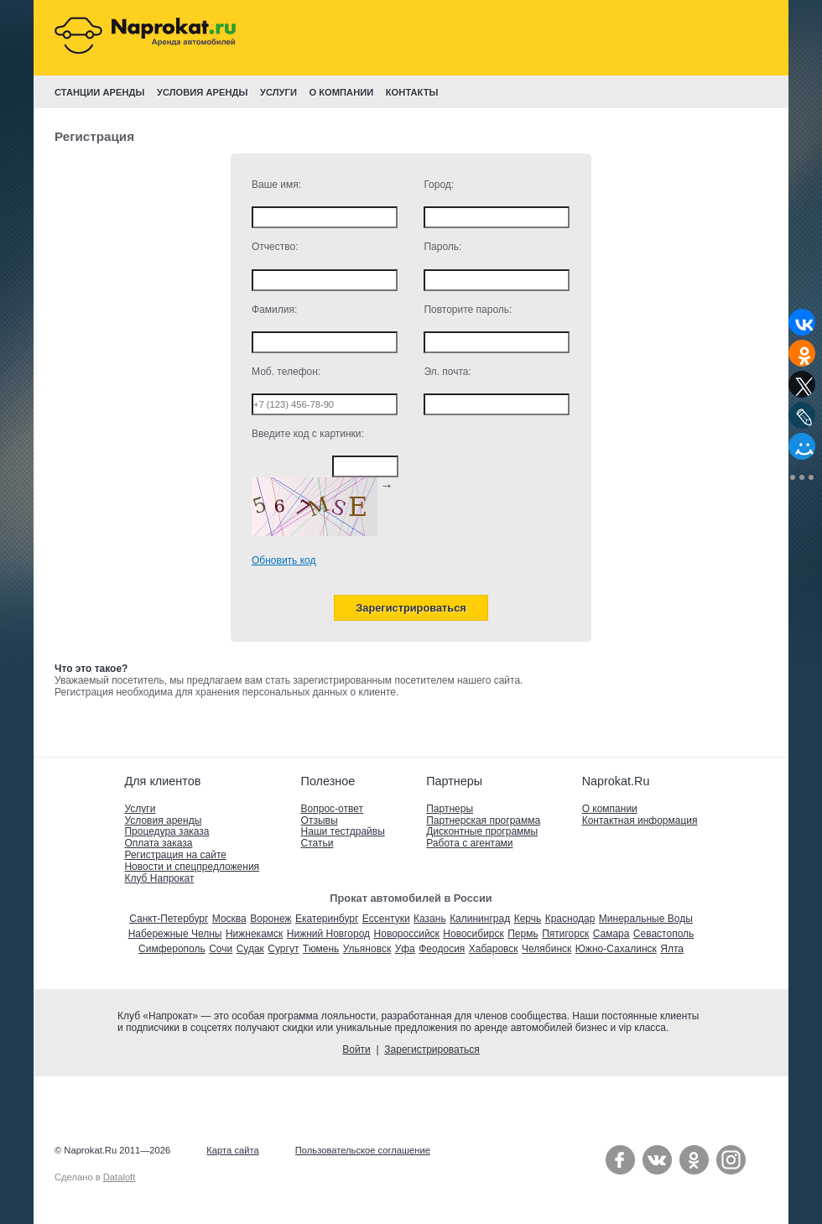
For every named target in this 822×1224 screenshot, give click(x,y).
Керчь (528, 919)
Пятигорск (565, 934)
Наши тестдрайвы (343, 831)
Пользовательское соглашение (362, 1150)
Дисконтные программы (482, 831)
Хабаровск (493, 949)
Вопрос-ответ (332, 809)
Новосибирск (473, 934)
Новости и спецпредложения (191, 866)
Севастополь (663, 934)
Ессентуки (386, 919)
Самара (611, 934)
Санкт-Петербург (168, 919)
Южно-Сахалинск (616, 949)
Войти (356, 1049)
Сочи (220, 949)
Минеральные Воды (646, 919)
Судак (250, 949)
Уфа (405, 949)
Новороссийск (407, 934)
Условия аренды (162, 820)
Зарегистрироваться (431, 1049)
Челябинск (546, 949)
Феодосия (442, 949)
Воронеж (270, 919)
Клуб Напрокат (159, 878)
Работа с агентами (469, 843)
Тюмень (321, 949)
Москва (229, 919)
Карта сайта (232, 1150)
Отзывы (319, 820)
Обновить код (283, 560)
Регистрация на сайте (175, 855)
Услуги (139, 809)
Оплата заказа (158, 843)
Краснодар (570, 919)
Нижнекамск (254, 934)
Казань (430, 919)
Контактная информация (640, 820)
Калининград (480, 919)
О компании (609, 809)
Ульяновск (367, 949)
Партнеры (449, 809)
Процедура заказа (166, 831)
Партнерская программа (483, 820)
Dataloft (119, 1177)
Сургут (283, 949)
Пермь (522, 934)
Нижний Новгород (328, 934)
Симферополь (172, 949)
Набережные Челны (175, 934)
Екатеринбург (327, 919)
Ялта (672, 949)
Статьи (317, 843)
